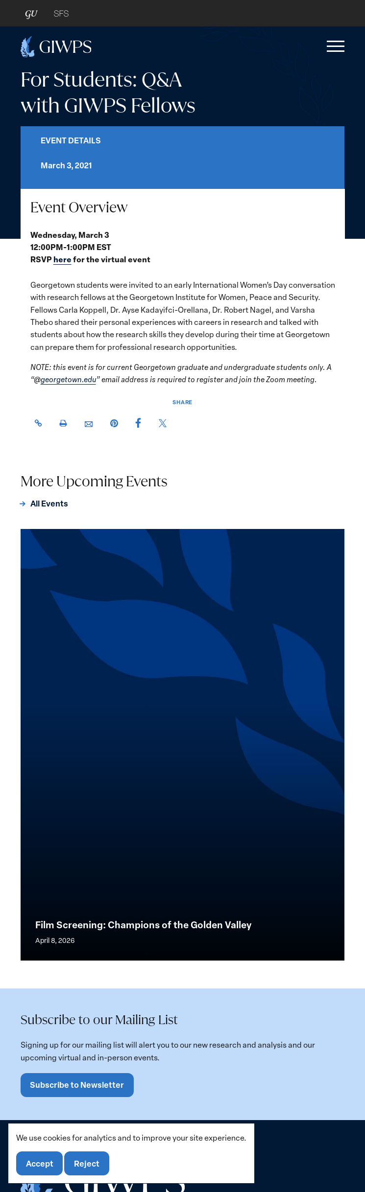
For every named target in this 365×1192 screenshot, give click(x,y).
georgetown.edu (68, 379)
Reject (86, 1163)
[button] (333, 46)
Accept (39, 1163)
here (62, 259)
